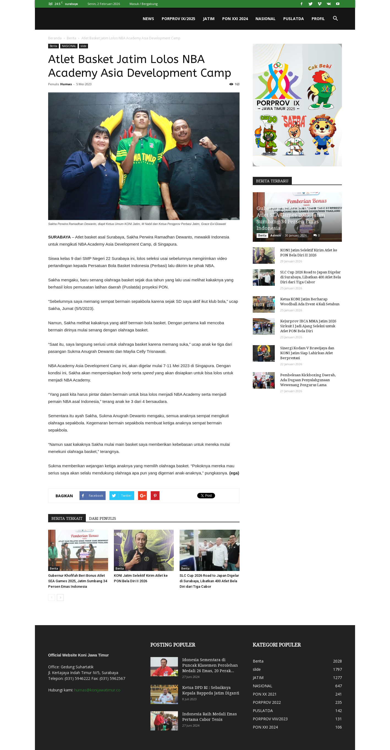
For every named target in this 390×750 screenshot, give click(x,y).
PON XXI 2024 (235, 18)
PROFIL (318, 18)
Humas (66, 84)
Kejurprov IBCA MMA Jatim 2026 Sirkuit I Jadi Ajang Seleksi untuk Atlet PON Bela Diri (308, 326)
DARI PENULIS (102, 518)
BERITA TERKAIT (67, 518)
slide (83, 46)
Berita (71, 38)
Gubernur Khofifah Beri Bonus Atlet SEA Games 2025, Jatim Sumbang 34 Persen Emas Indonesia (77, 581)
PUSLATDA (293, 18)
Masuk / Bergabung (144, 4)
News (148, 18)
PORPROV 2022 (267, 702)
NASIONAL (266, 18)
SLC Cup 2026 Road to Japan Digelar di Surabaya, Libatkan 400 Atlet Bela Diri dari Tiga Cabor (209, 581)
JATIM (209, 18)
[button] (335, 18)
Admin (275, 235)
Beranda (55, 38)
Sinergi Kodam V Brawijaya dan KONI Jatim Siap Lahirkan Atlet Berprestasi (307, 353)
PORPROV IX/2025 (178, 18)
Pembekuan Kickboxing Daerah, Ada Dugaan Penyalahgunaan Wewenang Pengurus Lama (308, 380)
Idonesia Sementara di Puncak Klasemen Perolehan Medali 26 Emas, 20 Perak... (210, 665)
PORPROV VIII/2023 (270, 718)
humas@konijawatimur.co (97, 690)
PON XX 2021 (265, 694)
